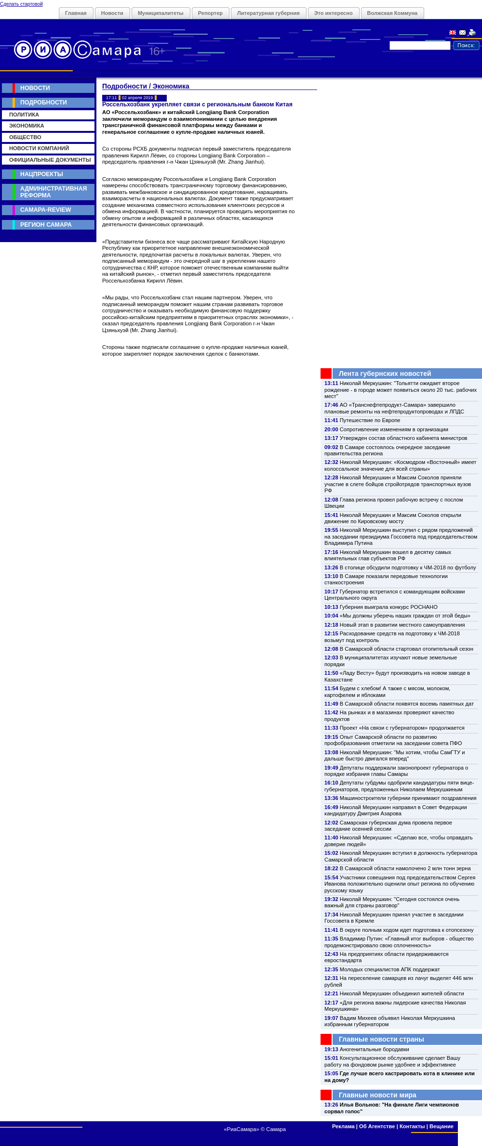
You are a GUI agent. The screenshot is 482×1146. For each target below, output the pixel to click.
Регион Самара (46, 224)
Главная (76, 13)
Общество (25, 137)
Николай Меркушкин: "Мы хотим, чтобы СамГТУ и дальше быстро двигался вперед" (394, 755)
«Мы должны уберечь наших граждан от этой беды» (405, 615)
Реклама (343, 1126)
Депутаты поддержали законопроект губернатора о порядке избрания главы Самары (396, 771)
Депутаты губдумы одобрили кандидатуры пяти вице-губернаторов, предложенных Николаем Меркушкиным (399, 786)
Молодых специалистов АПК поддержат (390, 969)
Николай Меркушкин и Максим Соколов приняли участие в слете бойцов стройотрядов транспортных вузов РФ (397, 484)
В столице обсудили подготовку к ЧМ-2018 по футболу (408, 567)
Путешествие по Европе (370, 420)
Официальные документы (50, 160)
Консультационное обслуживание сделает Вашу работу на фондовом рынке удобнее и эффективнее (392, 1061)
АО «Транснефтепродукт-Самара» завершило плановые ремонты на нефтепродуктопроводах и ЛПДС (394, 408)
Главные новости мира (377, 1095)
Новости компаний (39, 148)
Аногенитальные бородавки (374, 1049)
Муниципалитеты (161, 13)
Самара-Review (45, 209)
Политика (24, 114)
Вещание (441, 1126)
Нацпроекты (41, 174)
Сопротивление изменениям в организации (394, 429)
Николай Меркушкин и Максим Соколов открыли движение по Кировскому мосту (392, 518)
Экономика (26, 126)
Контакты (412, 1126)
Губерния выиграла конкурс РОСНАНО (389, 607)
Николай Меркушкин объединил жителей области (402, 993)
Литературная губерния (268, 13)
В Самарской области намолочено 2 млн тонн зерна (405, 868)
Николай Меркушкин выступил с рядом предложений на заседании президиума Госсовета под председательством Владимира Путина (400, 536)
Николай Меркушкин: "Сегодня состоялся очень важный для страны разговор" (391, 902)
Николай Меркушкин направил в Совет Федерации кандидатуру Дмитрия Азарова (395, 810)
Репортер (210, 13)
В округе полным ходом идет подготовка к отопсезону (407, 930)
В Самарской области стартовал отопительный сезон (406, 649)
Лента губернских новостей (385, 373)
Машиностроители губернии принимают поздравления (408, 798)
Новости (112, 13)
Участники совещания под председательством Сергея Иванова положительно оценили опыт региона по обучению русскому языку (399, 884)
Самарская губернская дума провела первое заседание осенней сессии (388, 826)
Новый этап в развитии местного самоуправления (402, 625)
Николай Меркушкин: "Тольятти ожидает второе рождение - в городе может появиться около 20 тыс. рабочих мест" (400, 389)
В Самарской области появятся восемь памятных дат (407, 704)
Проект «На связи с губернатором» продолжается (402, 728)
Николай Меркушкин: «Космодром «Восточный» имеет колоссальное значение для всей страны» (400, 465)
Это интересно (333, 13)
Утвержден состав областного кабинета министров (404, 438)
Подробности (43, 102)
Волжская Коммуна (392, 13)
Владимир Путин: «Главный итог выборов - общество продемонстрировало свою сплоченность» (399, 942)
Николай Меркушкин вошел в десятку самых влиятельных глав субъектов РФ (387, 555)
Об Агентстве (377, 1126)
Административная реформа (53, 191)
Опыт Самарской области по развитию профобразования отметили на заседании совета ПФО (393, 740)
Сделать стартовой (21, 4)
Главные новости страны (381, 1039)
